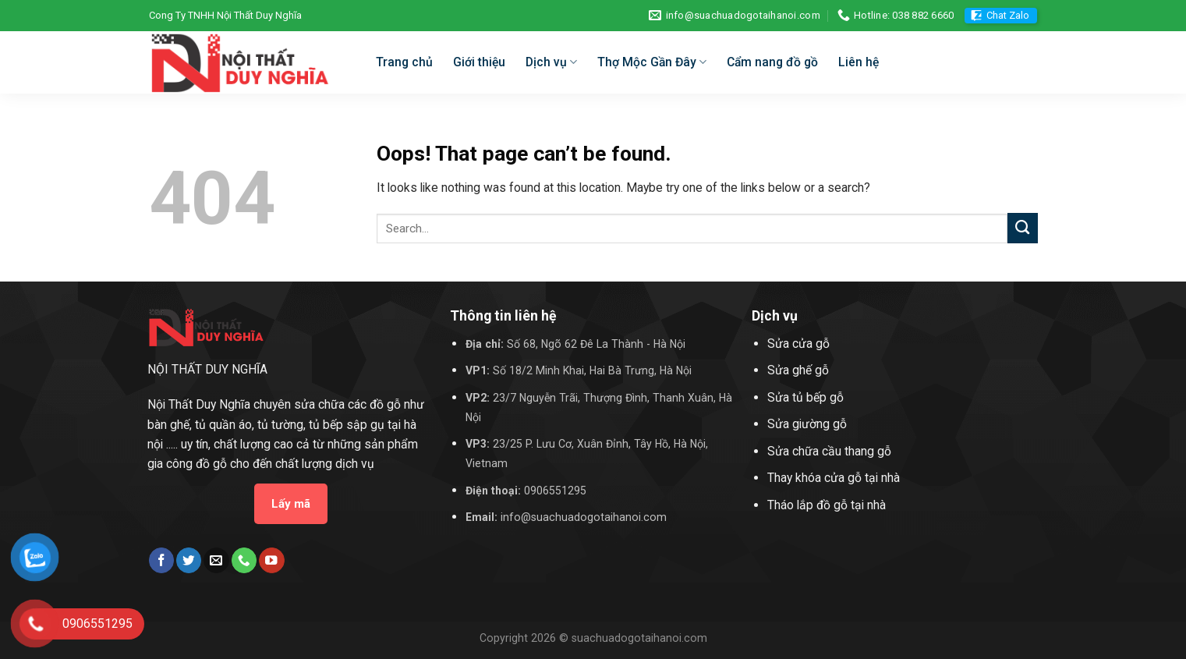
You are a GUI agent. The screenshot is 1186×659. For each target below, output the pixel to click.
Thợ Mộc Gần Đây (651, 62)
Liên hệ (858, 62)
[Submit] (1022, 228)
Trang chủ (404, 62)
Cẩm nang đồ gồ (772, 62)
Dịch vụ (551, 62)
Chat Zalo (1007, 15)
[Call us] (244, 560)
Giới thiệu (479, 62)
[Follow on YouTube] (271, 560)
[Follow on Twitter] (188, 560)
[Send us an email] (216, 560)
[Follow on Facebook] (161, 560)
